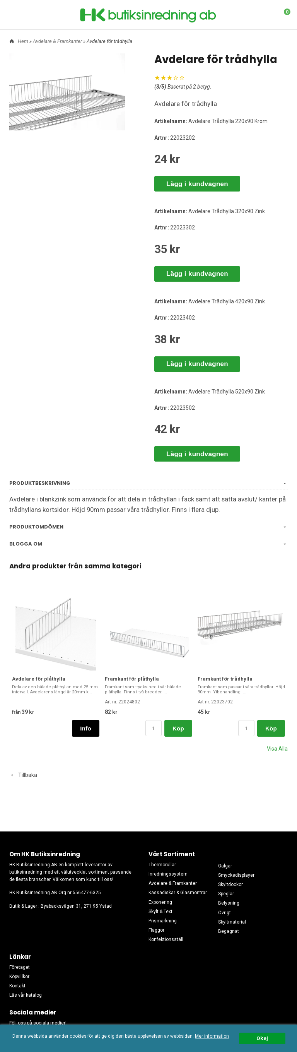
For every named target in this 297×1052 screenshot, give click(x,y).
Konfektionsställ (165, 939)
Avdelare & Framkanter (58, 41)
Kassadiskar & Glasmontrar (177, 892)
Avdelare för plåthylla (38, 679)
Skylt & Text (160, 911)
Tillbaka (23, 775)
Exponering (160, 902)
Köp (178, 728)
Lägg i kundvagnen (197, 184)
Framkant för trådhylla (225, 679)
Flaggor (156, 930)
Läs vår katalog (25, 995)
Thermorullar (162, 864)
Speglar (226, 893)
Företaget (19, 967)
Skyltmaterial (232, 922)
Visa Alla (277, 749)
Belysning (228, 903)
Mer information (212, 1036)
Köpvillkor (19, 976)
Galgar (225, 866)
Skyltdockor (230, 884)
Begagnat (228, 931)
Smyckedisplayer (236, 875)
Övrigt (224, 912)
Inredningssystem (168, 874)
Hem (23, 41)
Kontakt (17, 986)
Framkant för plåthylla (132, 679)
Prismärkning (162, 921)
